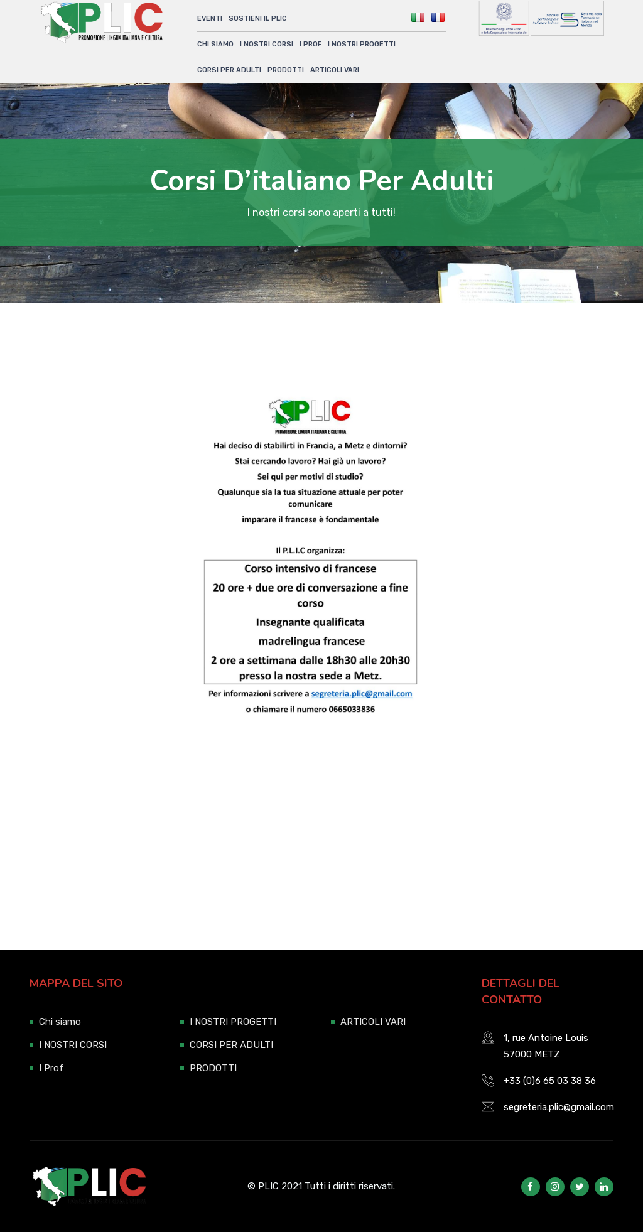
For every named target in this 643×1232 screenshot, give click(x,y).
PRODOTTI (285, 69)
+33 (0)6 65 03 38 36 (550, 1080)
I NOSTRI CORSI (266, 44)
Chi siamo (215, 44)
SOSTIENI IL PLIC (258, 18)
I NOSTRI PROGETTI (362, 44)
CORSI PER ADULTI (229, 69)
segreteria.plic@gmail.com (559, 1107)
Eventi (209, 18)
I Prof (311, 44)
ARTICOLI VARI (334, 69)
